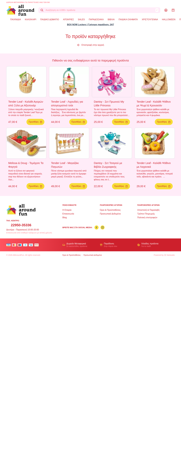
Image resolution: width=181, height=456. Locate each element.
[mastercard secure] (37, 245)
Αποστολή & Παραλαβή (148, 210)
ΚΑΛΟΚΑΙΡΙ (30, 19)
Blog (64, 217)
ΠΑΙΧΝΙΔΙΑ (15, 19)
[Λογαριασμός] (165, 10)
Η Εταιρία (66, 210)
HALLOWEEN (168, 19)
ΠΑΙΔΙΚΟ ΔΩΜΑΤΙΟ (49, 19)
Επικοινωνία (68, 214)
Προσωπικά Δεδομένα (110, 214)
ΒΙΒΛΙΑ (111, 19)
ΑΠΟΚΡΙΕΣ (68, 19)
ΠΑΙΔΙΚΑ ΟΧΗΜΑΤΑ (128, 19)
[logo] (20, 10)
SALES (81, 19)
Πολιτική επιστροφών (147, 217)
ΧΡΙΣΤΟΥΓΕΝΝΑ (150, 19)
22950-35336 (21, 225)
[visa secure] (31, 245)
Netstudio (169, 255)
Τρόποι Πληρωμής (146, 214)
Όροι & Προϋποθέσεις (110, 210)
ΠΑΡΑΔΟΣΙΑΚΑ (96, 19)
